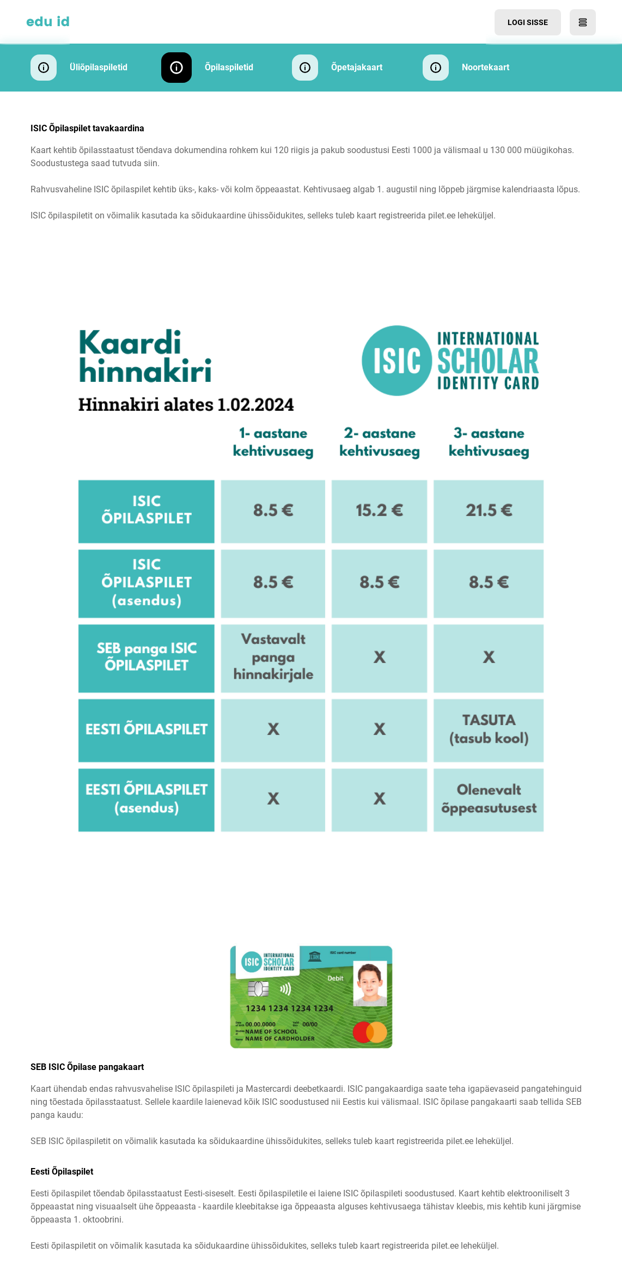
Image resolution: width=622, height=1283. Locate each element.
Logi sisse (528, 22)
